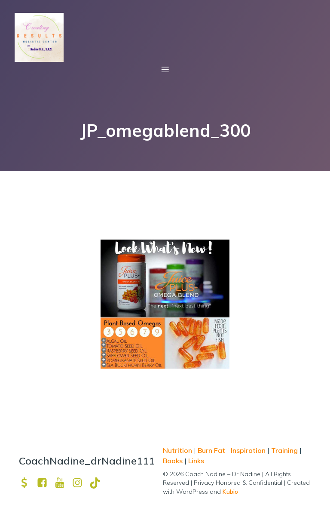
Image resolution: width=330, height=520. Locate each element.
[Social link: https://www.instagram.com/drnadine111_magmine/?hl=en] (80, 483)
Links (196, 460)
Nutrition (178, 450)
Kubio (230, 491)
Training (284, 450)
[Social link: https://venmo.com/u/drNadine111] (28, 483)
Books (173, 460)
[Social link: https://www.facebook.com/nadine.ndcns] (45, 483)
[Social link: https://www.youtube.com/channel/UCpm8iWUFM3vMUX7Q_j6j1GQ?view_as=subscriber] (63, 483)
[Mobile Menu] (165, 69)
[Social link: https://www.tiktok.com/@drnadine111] (98, 483)
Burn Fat (212, 450)
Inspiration (248, 450)
